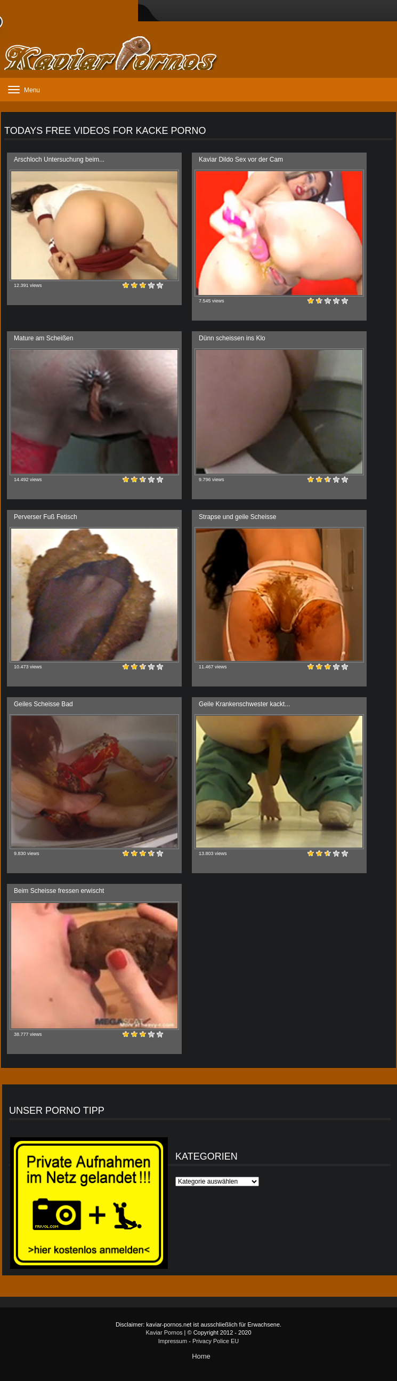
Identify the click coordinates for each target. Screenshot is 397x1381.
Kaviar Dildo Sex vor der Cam (241, 159)
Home (201, 1356)
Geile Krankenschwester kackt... (244, 704)
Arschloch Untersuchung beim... (59, 159)
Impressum (172, 1341)
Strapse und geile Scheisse (237, 517)
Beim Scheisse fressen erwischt (59, 891)
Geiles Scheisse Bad (43, 704)
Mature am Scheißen (43, 338)
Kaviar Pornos (163, 1332)
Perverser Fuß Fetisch (45, 517)
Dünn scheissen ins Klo (232, 338)
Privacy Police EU (215, 1341)
